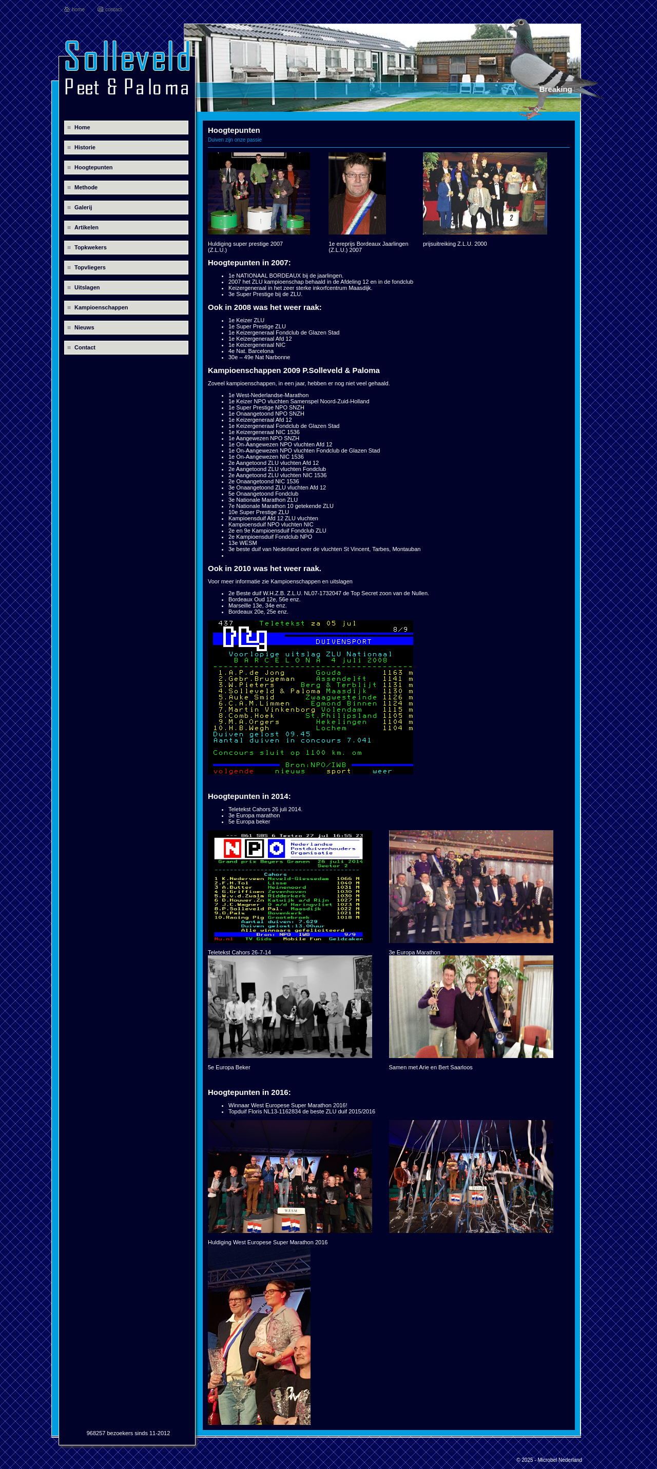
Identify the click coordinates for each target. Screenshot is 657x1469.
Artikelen (86, 227)
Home (82, 127)
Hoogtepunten (93, 167)
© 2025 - (526, 1460)
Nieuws (84, 327)
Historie (84, 147)
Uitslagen (87, 287)
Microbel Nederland (559, 1460)
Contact (84, 347)
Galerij (83, 207)
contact (113, 9)
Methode (86, 187)
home (78, 9)
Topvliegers (90, 267)
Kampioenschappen (101, 307)
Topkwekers (90, 247)
